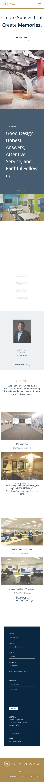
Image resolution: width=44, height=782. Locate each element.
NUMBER (22, 666)
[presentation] (22, 694)
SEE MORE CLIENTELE (22, 636)
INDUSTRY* (22, 672)
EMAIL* (22, 660)
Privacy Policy (22, 771)
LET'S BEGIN (21, 37)
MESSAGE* (22, 684)
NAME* (22, 654)
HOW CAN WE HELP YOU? (22, 678)
